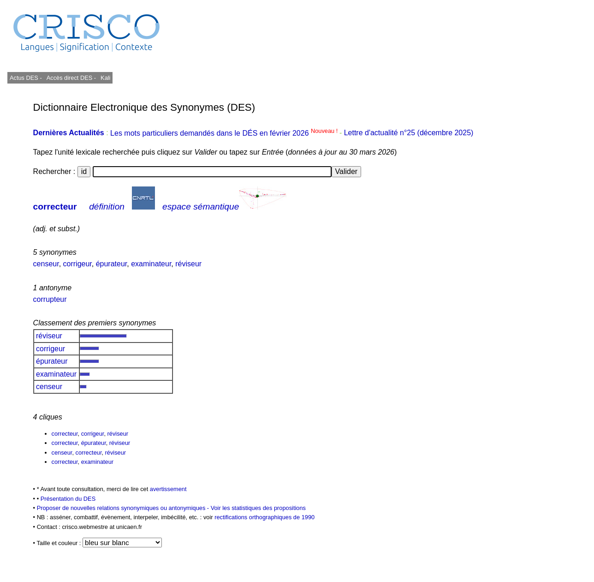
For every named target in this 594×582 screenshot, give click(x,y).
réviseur (188, 264)
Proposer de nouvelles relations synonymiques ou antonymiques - (124, 507)
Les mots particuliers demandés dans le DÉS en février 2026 (224, 133)
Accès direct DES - (71, 77)
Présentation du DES (68, 498)
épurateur (111, 264)
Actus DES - (26, 77)
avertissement (168, 489)
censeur (46, 264)
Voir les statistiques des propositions (258, 507)
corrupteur (50, 299)
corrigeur (77, 264)
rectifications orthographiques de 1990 (264, 517)
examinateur (151, 264)
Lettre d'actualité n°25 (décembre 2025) (409, 133)
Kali (105, 77)
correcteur (55, 206)
